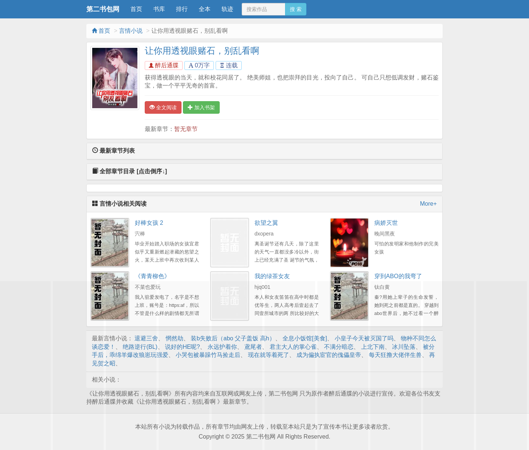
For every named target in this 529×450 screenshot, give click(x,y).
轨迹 (227, 9)
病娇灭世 (386, 223)
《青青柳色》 (152, 276)
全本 (204, 9)
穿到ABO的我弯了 (398, 276)
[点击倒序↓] (152, 171)
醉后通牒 (164, 65)
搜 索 (296, 9)
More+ (428, 204)
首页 (136, 9)
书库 (159, 9)
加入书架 (201, 107)
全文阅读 (163, 107)
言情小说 (131, 31)
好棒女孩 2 (149, 223)
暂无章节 (186, 129)
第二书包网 (102, 9)
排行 (182, 9)
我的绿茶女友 (272, 276)
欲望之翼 (266, 223)
